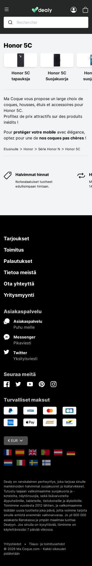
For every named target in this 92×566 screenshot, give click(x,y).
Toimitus (14, 250)
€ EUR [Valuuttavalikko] (15, 440)
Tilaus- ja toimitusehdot (47, 544)
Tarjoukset (16, 239)
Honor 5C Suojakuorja (57, 75)
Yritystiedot (12, 544)
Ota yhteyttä (19, 284)
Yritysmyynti (19, 295)
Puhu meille (24, 327)
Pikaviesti (22, 342)
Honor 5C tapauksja (21, 75)
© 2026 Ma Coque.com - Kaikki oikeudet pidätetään (35, 551)
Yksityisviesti (25, 358)
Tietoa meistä (20, 272)
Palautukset (18, 261)
